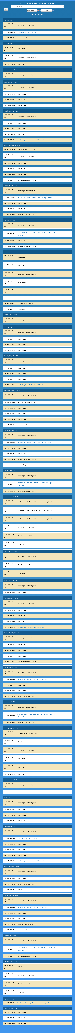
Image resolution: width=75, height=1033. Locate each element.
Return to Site (26, 3)
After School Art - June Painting (27, 838)
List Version (51, 3)
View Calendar (39, 3)
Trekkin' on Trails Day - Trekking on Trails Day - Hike (34, 1003)
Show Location (38, 15)
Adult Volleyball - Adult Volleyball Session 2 (31, 140)
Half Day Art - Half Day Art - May (28, 32)
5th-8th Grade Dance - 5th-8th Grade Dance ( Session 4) (35, 198)
